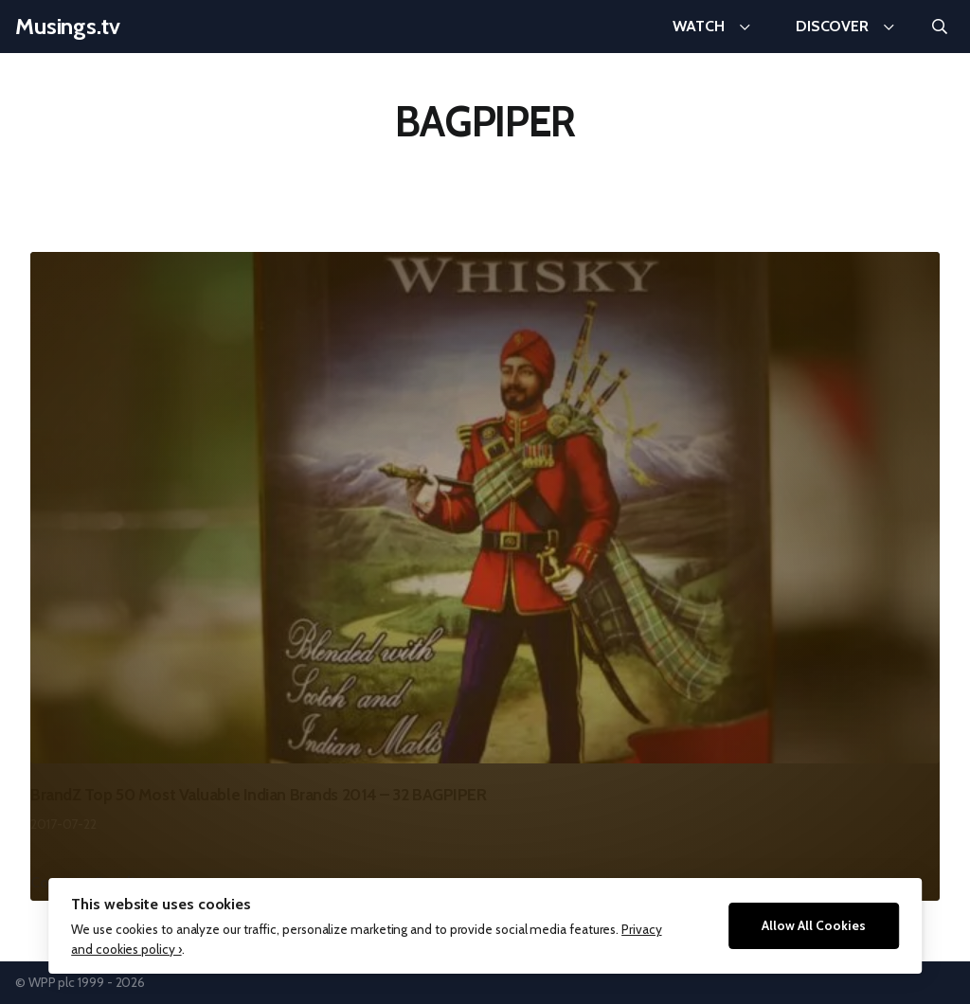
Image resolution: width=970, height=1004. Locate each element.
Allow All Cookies (814, 925)
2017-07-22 (63, 824)
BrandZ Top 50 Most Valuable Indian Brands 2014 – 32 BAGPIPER (258, 794)
